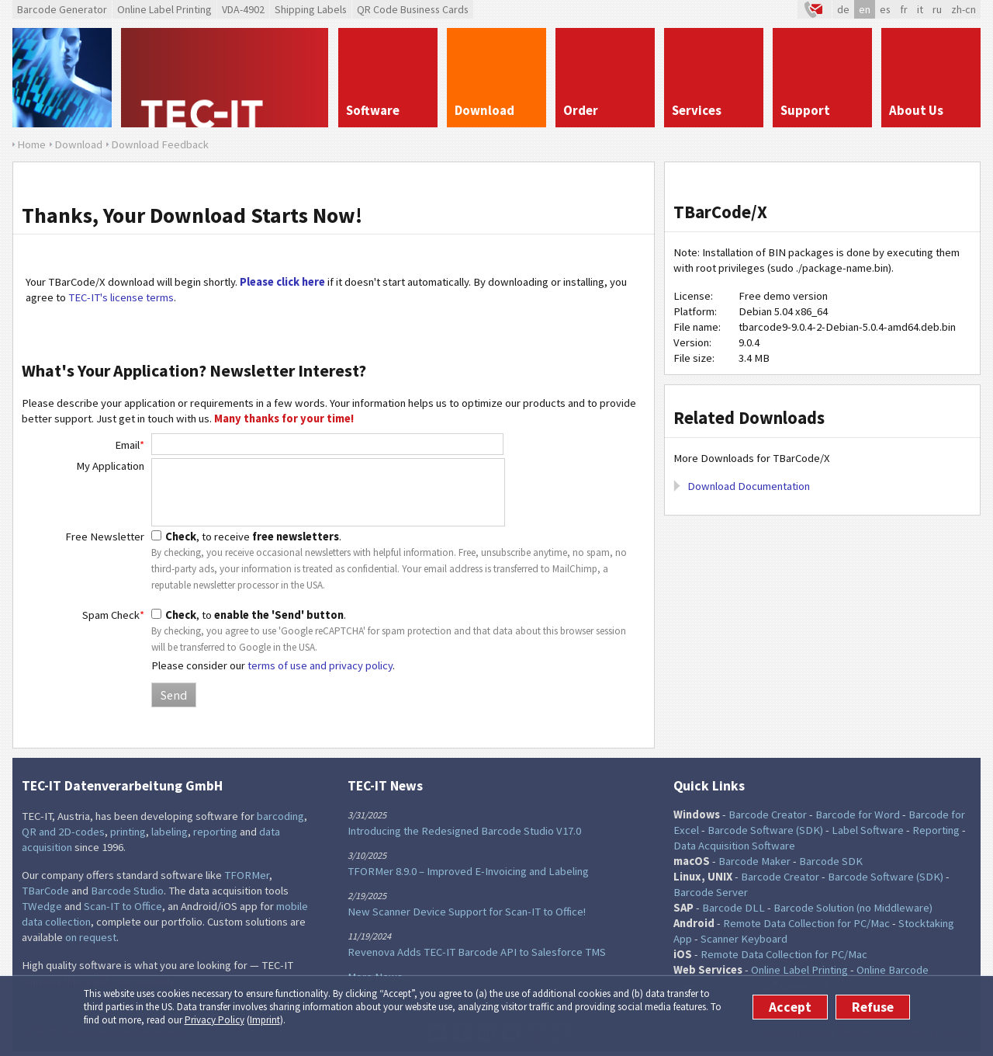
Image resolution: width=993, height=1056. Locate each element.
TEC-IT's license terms (121, 297)
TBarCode (45, 891)
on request (90, 937)
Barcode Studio (127, 891)
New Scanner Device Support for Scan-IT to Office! (467, 912)
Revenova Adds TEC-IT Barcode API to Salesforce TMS (477, 952)
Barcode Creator (767, 815)
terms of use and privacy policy (320, 665)
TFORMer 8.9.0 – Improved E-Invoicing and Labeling (468, 871)
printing (128, 832)
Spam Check (113, 615)
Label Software (868, 830)
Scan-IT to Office (123, 906)
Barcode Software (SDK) (765, 830)
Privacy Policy (214, 1019)
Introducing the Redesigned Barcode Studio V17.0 (464, 831)
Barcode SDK (831, 861)
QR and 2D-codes (63, 832)
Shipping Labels (311, 9)
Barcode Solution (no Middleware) (852, 908)
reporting (215, 832)
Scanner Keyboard (744, 939)
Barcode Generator (62, 9)
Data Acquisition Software (734, 846)
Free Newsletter (104, 537)
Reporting (936, 830)
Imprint (265, 1019)
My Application (110, 466)
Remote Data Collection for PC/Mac (806, 923)
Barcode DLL (733, 908)
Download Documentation (748, 486)
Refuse (873, 1007)
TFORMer (246, 875)
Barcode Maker (754, 861)
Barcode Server (710, 892)
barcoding (280, 816)
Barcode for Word (857, 815)
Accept (790, 1007)
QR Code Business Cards (413, 9)
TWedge (42, 906)
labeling (169, 832)
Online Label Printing (164, 9)
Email (129, 445)
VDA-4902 (243, 9)
